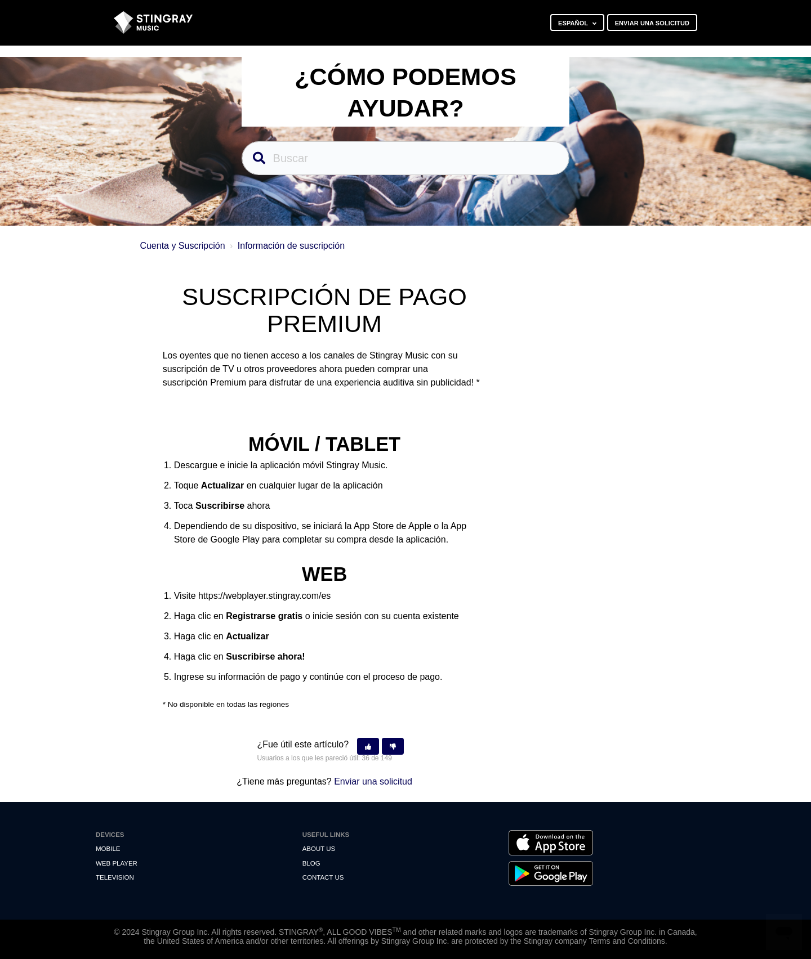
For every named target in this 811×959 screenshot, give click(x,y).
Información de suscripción (291, 245)
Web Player (116, 863)
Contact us (323, 877)
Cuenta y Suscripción (182, 245)
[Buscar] (406, 158)
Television (115, 877)
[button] (368, 746)
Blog (311, 863)
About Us (319, 848)
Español (574, 23)
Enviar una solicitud (652, 23)
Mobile (108, 848)
